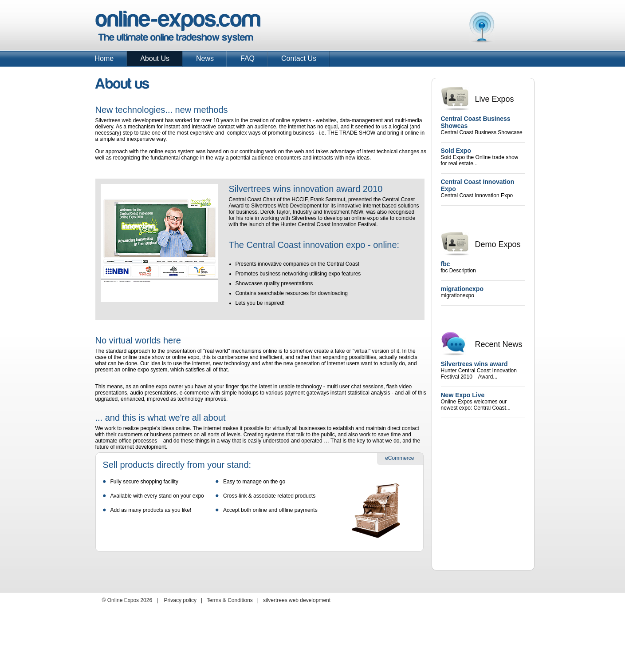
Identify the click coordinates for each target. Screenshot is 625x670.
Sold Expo (456, 150)
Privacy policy (180, 600)
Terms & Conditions (230, 600)
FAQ (247, 58)
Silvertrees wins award (474, 363)
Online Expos (178, 27)
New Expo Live (463, 395)
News (205, 58)
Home (104, 58)
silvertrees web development (296, 600)
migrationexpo (462, 288)
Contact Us (298, 58)
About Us (154, 58)
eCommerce (399, 458)
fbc (445, 263)
